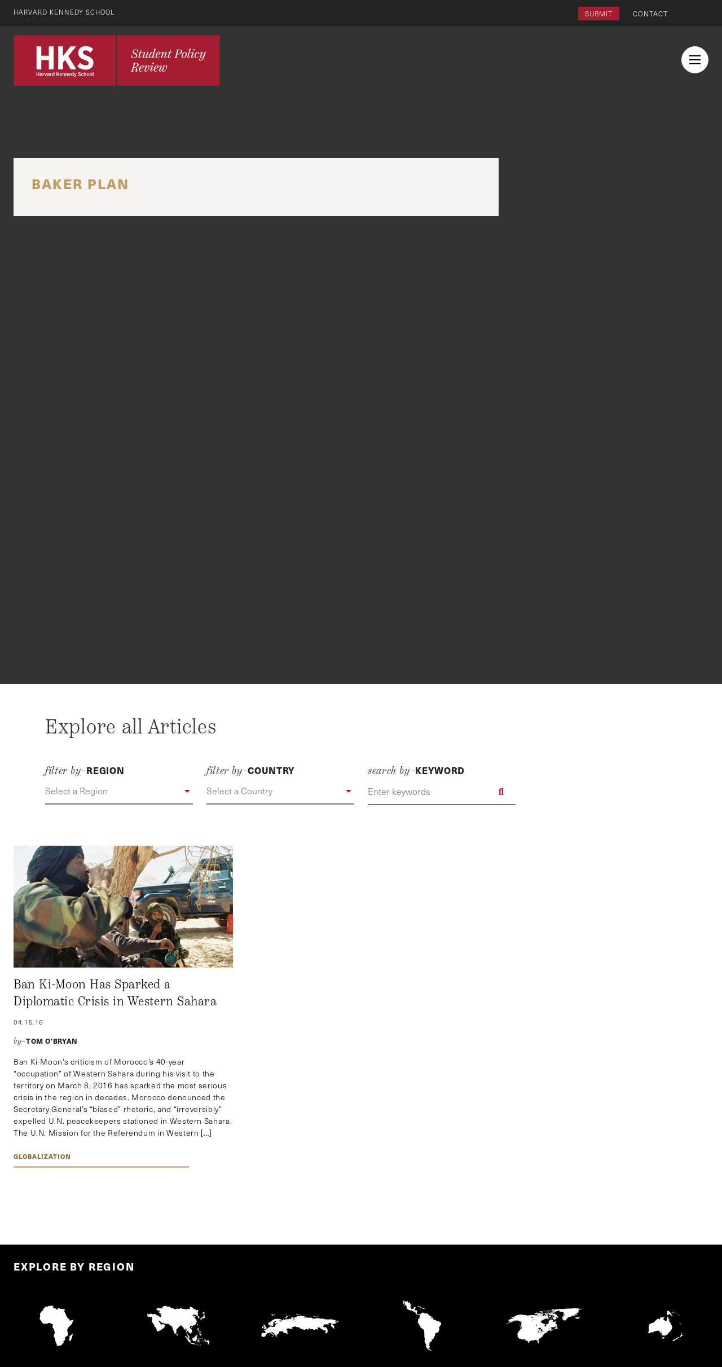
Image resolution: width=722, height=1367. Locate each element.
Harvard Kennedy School (67, 11)
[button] (119, 792)
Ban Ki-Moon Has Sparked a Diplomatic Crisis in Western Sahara (115, 993)
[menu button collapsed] (694, 59)
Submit (599, 13)
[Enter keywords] (442, 792)
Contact (650, 13)
